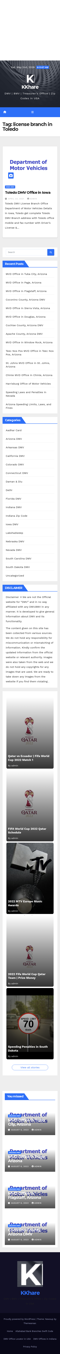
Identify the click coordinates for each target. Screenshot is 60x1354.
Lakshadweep (14, 532)
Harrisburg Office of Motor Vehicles (28, 383)
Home (10, 1331)
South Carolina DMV (18, 558)
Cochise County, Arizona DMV (24, 325)
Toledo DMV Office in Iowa (27, 192)
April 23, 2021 (16, 199)
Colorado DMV (15, 464)
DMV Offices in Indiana (44, 1339)
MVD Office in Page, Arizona (23, 282)
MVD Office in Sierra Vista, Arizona (28, 308)
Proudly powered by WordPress (20, 1319)
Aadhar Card (14, 430)
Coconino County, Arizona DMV (25, 299)
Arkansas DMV (15, 447)
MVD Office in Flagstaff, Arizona (26, 291)
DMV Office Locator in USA (17, 1339)
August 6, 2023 (20, 1130)
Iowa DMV (10, 187)
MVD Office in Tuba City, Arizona (26, 274)
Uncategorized (15, 575)
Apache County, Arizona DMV (24, 333)
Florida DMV (13, 498)
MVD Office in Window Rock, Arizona (29, 342)
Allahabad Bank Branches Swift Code (34, 1331)
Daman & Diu (14, 481)
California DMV (15, 455)
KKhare (30, 87)
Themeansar (30, 1323)
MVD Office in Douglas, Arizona (25, 316)
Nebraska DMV (15, 541)
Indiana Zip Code (16, 515)
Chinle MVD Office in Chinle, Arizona (29, 375)
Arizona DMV (14, 438)
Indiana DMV (14, 507)
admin (32, 199)
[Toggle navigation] (32, 112)
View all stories (30, 1067)
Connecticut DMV (17, 473)
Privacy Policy (30, 1346)
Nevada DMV (14, 550)
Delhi (9, 490)
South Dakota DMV (18, 567)
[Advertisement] (30, 30)
